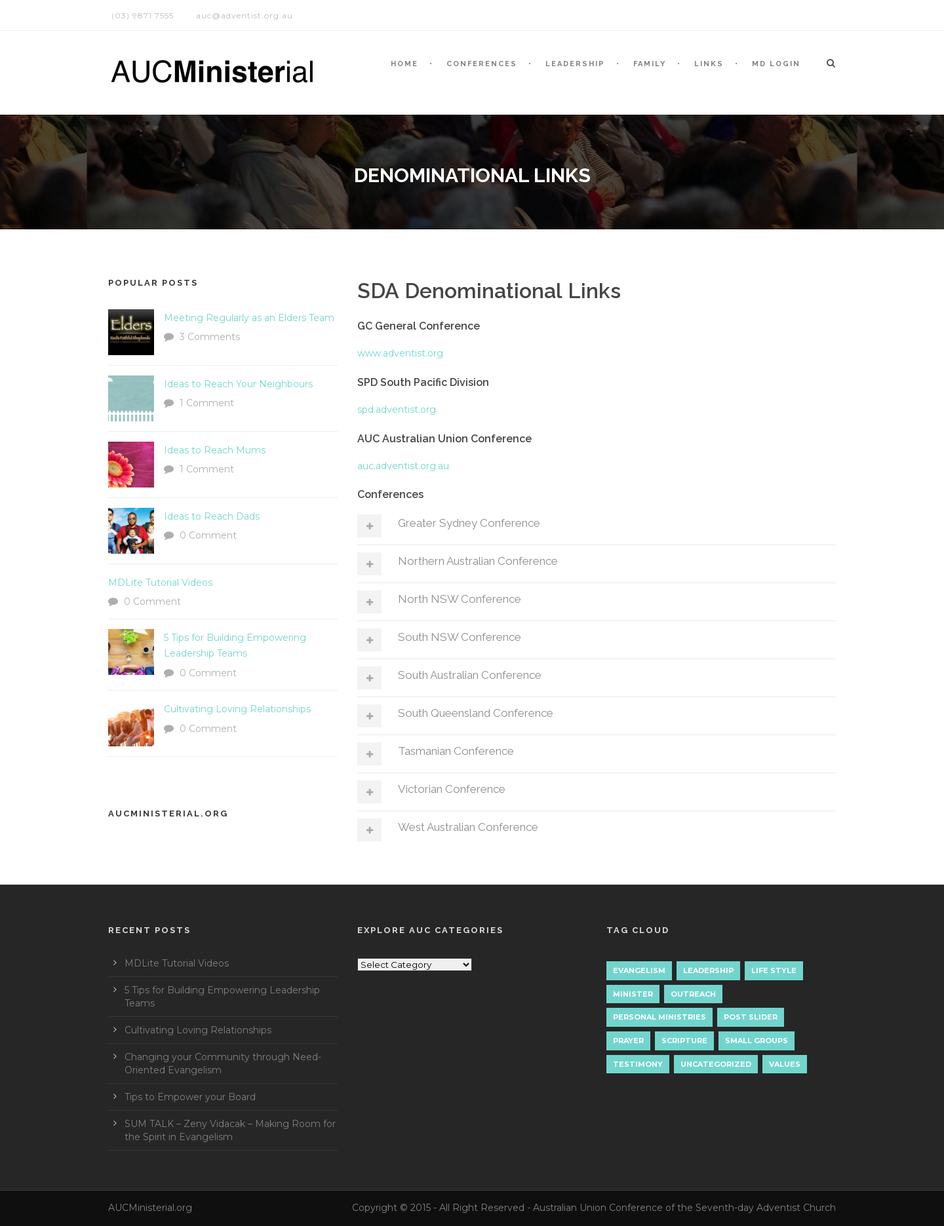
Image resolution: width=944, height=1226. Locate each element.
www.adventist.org (400, 353)
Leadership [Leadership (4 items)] (708, 970)
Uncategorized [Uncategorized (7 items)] (715, 1064)
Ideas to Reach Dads (212, 516)
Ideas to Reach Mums (215, 450)
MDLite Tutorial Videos (160, 582)
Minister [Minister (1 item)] (633, 994)
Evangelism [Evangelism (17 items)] (639, 970)
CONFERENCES (481, 64)
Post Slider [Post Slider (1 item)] (750, 1017)
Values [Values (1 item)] (784, 1064)
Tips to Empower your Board (190, 1097)
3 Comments (210, 337)
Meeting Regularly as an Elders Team (249, 318)
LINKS (709, 64)
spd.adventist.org (396, 409)
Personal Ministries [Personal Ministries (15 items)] (659, 1017)
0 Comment (208, 535)
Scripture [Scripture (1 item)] (684, 1040)
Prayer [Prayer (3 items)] (628, 1040)
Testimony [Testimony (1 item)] (638, 1064)
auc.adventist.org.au (403, 466)
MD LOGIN (776, 64)
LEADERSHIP (575, 64)
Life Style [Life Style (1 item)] (773, 970)
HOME (404, 64)
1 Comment (207, 403)
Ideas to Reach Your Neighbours (238, 384)
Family (649, 64)
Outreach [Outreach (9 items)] (693, 994)
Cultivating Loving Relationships (237, 709)
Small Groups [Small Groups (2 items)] (756, 1040)
